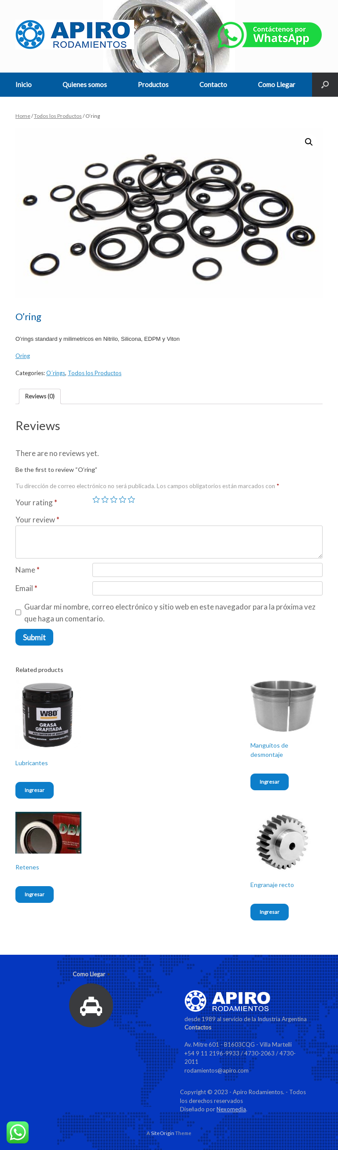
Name (27, 569)
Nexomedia (231, 1109)
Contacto (213, 84)
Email (26, 588)
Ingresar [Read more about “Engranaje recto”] (269, 912)
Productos (153, 84)
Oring (22, 355)
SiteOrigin (162, 1133)
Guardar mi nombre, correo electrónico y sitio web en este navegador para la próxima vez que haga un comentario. (170, 612)
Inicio (23, 84)
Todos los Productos (58, 116)
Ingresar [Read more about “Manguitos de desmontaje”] (269, 781)
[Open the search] (325, 85)
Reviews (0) (40, 396)
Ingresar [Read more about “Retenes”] (34, 894)
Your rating (36, 502)
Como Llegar (276, 84)
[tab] (40, 396)
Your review (37, 519)
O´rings (55, 372)
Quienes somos (84, 84)
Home (22, 116)
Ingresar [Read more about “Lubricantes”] (34, 790)
